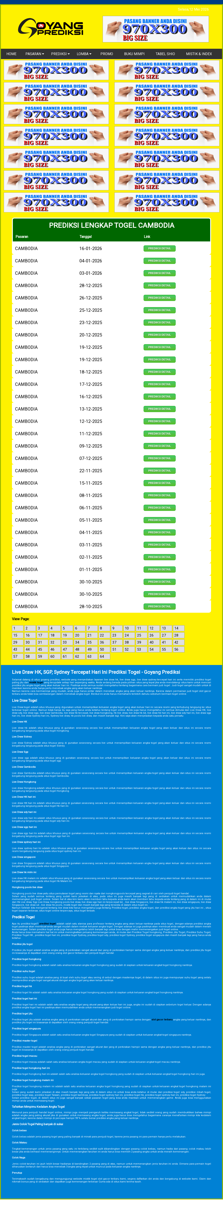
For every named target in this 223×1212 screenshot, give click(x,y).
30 (28, 642)
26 (152, 635)
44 (28, 649)
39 (139, 642)
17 (40, 635)
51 (114, 649)
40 (152, 642)
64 (102, 656)
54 (152, 649)
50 (102, 649)
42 (176, 642)
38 (127, 642)
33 (65, 642)
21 (90, 635)
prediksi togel (47, 923)
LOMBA (84, 54)
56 (176, 649)
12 (152, 628)
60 (52, 656)
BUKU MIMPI (134, 54)
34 (77, 642)
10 (127, 628)
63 (90, 656)
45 (40, 649)
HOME (11, 54)
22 (102, 635)
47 (65, 649)
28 (176, 635)
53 (139, 649)
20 (77, 635)
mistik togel (36, 682)
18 (52, 635)
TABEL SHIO (165, 54)
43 (15, 649)
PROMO (106, 54)
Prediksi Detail (159, 248)
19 (65, 635)
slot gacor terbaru (162, 1019)
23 (114, 635)
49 (90, 649)
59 (40, 656)
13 (164, 628)
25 (139, 635)
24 (127, 635)
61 (65, 656)
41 (164, 642)
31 (40, 642)
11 (139, 628)
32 (52, 642)
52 (127, 649)
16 (28, 635)
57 (15, 656)
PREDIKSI (60, 54)
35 (90, 642)
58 (28, 656)
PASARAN (34, 54)
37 (114, 642)
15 (15, 635)
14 (176, 628)
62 (77, 656)
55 (164, 649)
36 (102, 642)
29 (15, 642)
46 (52, 649)
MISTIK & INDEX (199, 54)
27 (164, 635)
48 (77, 649)
